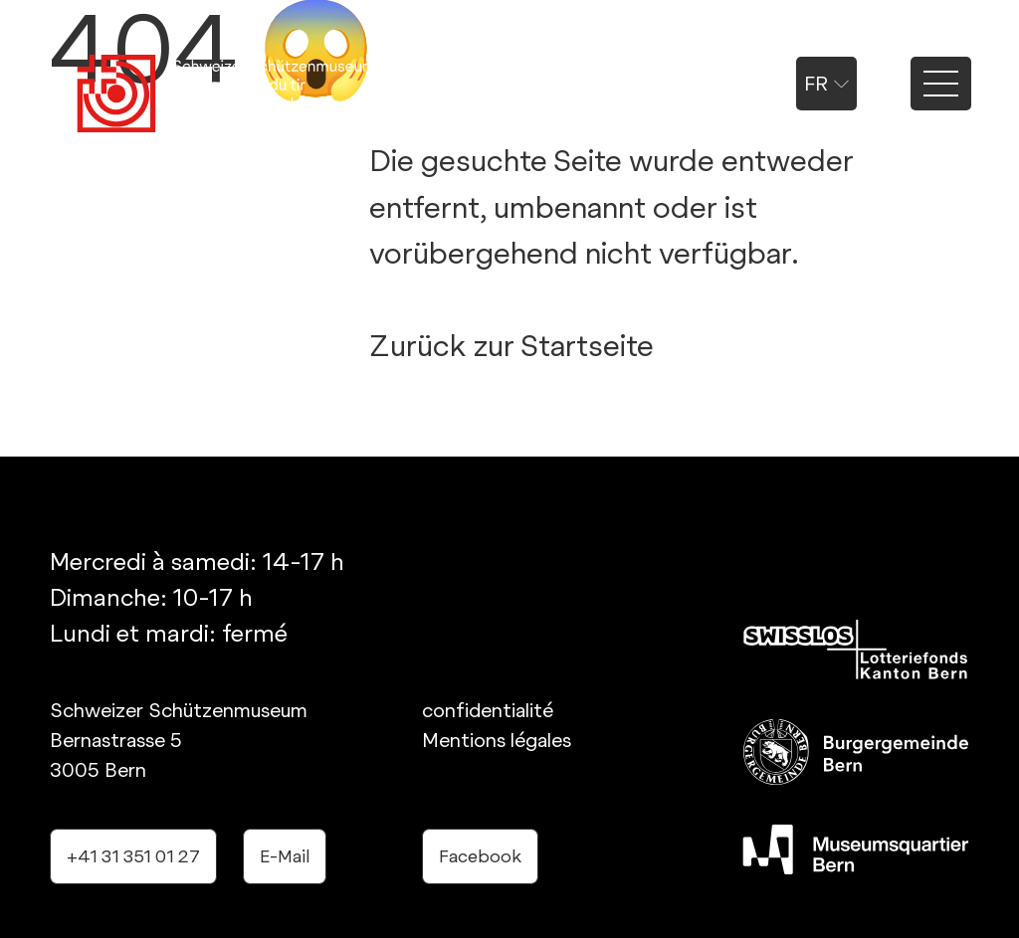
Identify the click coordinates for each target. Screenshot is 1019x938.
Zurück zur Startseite (511, 345)
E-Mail (284, 855)
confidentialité (487, 710)
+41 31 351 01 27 (133, 855)
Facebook (480, 855)
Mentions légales (496, 740)
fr (826, 83)
